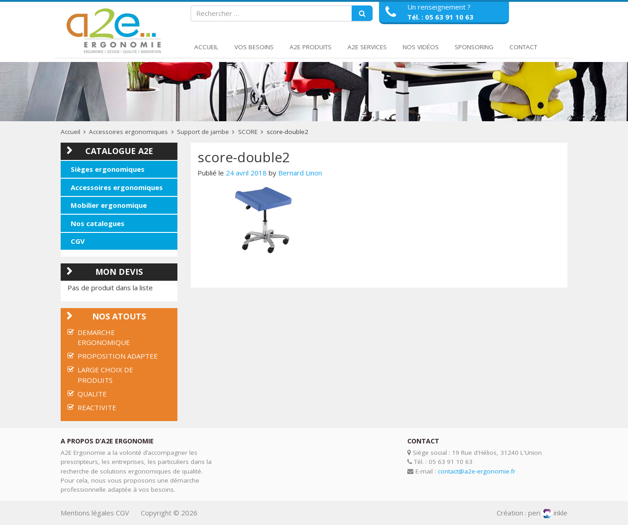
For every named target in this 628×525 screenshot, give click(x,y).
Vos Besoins (254, 47)
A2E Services (367, 47)
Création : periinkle (532, 512)
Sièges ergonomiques (108, 169)
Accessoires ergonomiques (128, 132)
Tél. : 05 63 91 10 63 (440, 16)
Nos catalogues (98, 223)
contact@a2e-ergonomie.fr (476, 471)
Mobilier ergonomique (109, 205)
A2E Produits (311, 47)
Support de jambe (203, 132)
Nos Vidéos (421, 47)
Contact (523, 47)
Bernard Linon (300, 172)
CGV (78, 241)
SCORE (248, 132)
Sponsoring (474, 47)
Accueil (206, 47)
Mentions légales (87, 512)
